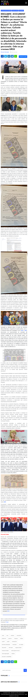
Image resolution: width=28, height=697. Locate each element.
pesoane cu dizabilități (6, 656)
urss (7, 635)
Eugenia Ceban (18, 647)
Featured (21, 10)
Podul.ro (10, 638)
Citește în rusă (23, 56)
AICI (8, 611)
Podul (7, 622)
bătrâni (13, 653)
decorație (11, 647)
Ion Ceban (21, 644)
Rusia (3, 635)
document (4, 647)
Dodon (21, 638)
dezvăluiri (15, 644)
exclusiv (12, 635)
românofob (14, 641)
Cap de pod (15, 10)
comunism (19, 635)
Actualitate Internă (6, 10)
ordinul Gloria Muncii (15, 650)
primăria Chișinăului (6, 644)
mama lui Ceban (5, 650)
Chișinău (16, 638)
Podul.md (4, 638)
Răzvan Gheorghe (5, 52)
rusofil (3, 641)
